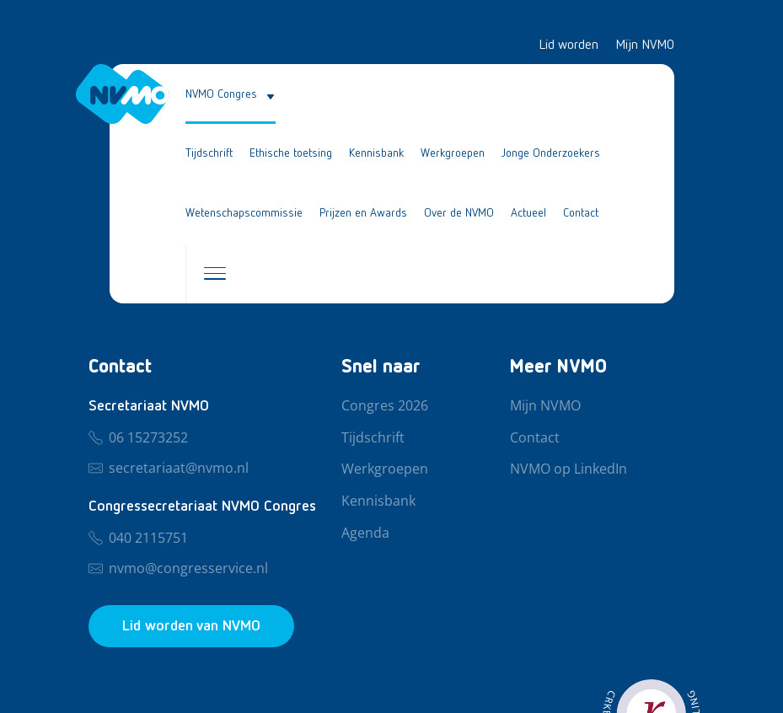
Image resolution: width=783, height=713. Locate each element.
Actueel (528, 213)
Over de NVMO (459, 213)
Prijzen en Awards (363, 213)
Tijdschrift (209, 153)
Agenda (365, 533)
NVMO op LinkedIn (568, 469)
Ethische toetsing (290, 153)
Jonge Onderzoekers (550, 153)
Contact (580, 213)
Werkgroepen (453, 153)
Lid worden (568, 45)
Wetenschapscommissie (244, 213)
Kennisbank (376, 153)
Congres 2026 (384, 406)
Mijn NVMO (644, 45)
